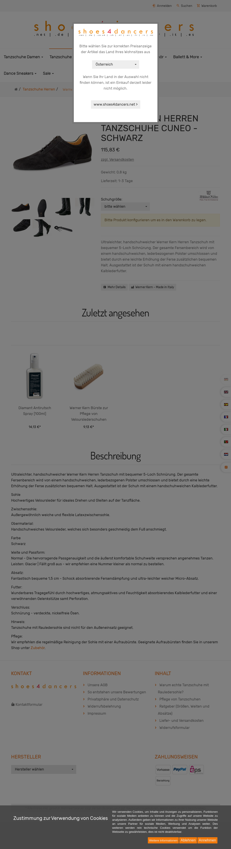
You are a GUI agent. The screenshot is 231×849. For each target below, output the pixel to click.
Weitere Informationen (163, 840)
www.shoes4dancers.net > (116, 104)
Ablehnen (188, 840)
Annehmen (207, 840)
